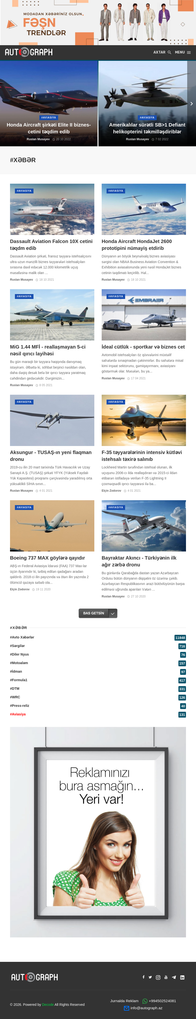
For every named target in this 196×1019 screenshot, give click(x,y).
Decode (48, 1005)
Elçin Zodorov (111, 490)
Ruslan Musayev (21, 279)
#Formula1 (18, 680)
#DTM (14, 688)
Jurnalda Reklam (124, 1001)
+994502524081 (162, 1001)
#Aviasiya (24, 191)
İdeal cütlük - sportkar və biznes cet (143, 347)
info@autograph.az (146, 1008)
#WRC (15, 697)
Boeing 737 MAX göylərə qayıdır (47, 558)
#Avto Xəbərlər (22, 637)
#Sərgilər (17, 646)
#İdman (16, 671)
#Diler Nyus (19, 654)
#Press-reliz (19, 706)
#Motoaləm (19, 663)
